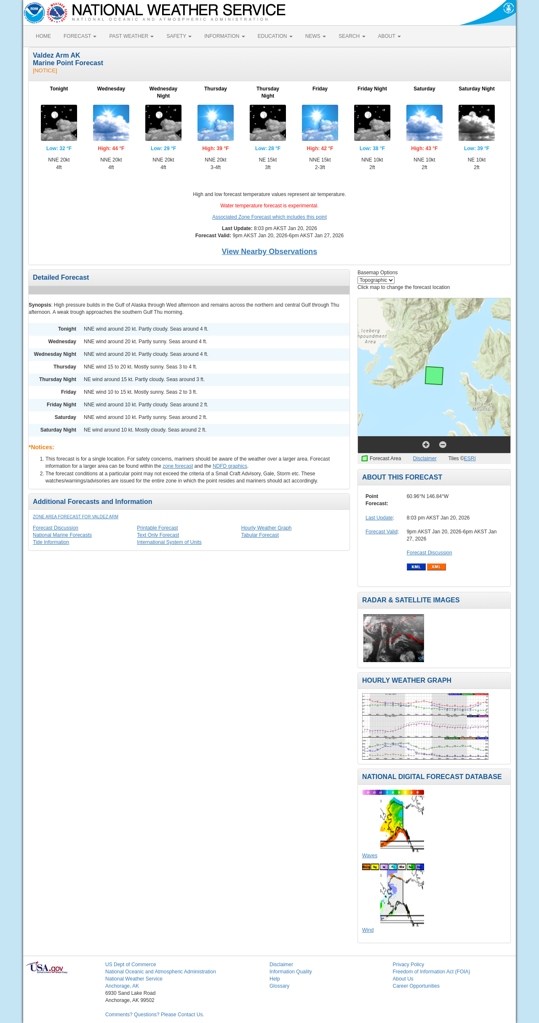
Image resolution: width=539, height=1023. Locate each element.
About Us (403, 979)
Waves (369, 856)
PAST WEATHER (131, 36)
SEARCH (352, 36)
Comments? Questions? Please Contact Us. (154, 1015)
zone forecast (178, 466)
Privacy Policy (408, 964)
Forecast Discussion (55, 528)
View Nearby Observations (270, 251)
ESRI (470, 458)
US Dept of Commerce (130, 964)
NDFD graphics (230, 466)
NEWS (315, 36)
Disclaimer (425, 458)
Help (275, 979)
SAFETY (179, 36)
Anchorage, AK (122, 986)
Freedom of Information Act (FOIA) (431, 972)
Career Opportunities (416, 986)
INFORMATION (224, 36)
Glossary (279, 986)
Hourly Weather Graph (266, 528)
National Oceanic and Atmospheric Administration (160, 972)
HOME (43, 36)
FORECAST (80, 36)
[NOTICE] (45, 70)
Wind (368, 930)
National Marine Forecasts (62, 535)
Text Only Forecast (158, 535)
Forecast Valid (382, 532)
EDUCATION (275, 36)
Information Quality (291, 972)
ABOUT (389, 36)
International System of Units (169, 542)
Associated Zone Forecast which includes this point (269, 217)
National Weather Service (134, 979)
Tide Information (51, 542)
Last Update (379, 518)
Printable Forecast (157, 528)
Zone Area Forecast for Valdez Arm (75, 516)
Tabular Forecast (260, 535)
